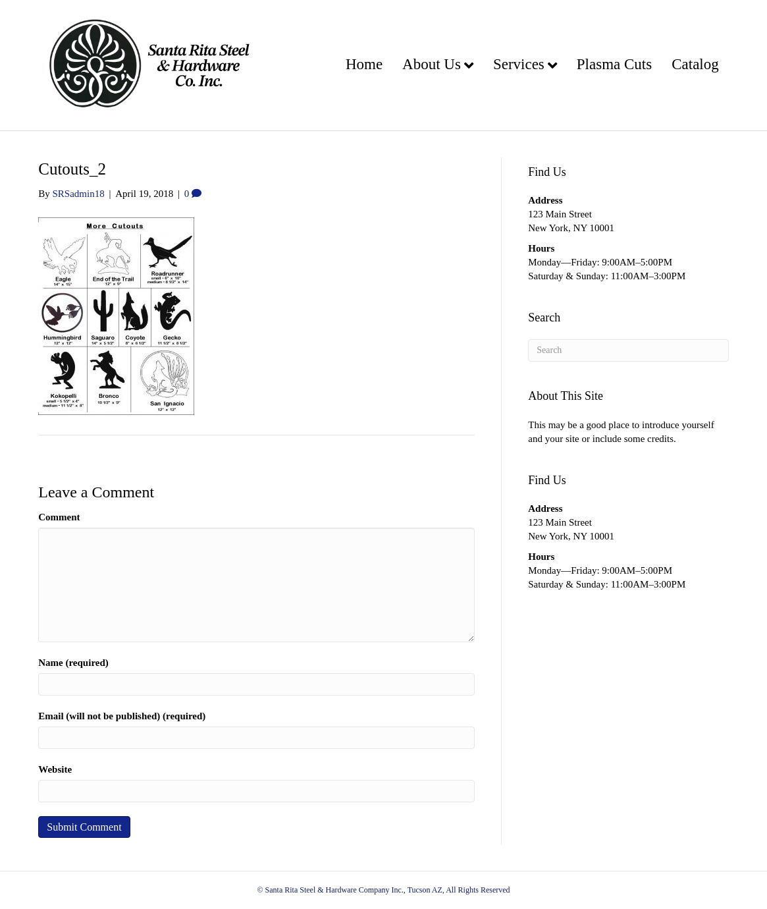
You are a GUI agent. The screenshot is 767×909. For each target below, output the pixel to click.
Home (364, 64)
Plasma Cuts (614, 64)
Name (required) (73, 662)
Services (518, 64)
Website (55, 769)
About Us (431, 64)
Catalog (695, 64)
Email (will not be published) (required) (121, 716)
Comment (59, 517)
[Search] (628, 350)
